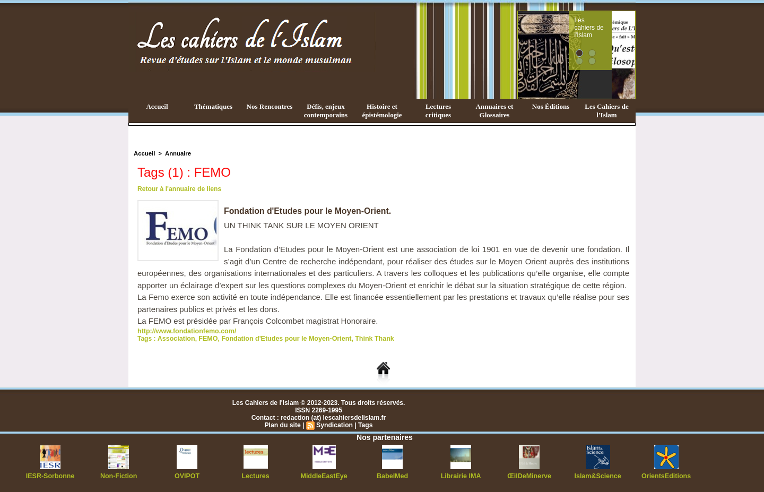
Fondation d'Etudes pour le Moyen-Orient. (308, 210)
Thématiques (213, 106)
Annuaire (176, 153)
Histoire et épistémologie (382, 110)
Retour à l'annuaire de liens (178, 189)
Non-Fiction (118, 476)
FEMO (206, 338)
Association (175, 338)
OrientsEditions (666, 476)
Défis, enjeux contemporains (326, 110)
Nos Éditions (550, 106)
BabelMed (392, 476)
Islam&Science (597, 476)
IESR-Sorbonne (50, 476)
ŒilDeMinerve (529, 476)
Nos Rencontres (270, 106)
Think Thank (366, 338)
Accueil (157, 106)
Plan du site (283, 425)
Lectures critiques (438, 110)
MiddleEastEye (323, 476)
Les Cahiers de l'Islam (606, 110)
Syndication (334, 425)
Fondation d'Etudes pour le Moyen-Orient (281, 338)
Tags (365, 425)
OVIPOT (187, 476)
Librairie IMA (460, 476)
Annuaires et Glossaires (495, 110)
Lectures (255, 476)
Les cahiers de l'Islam (609, 22)
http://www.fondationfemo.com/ (184, 331)
